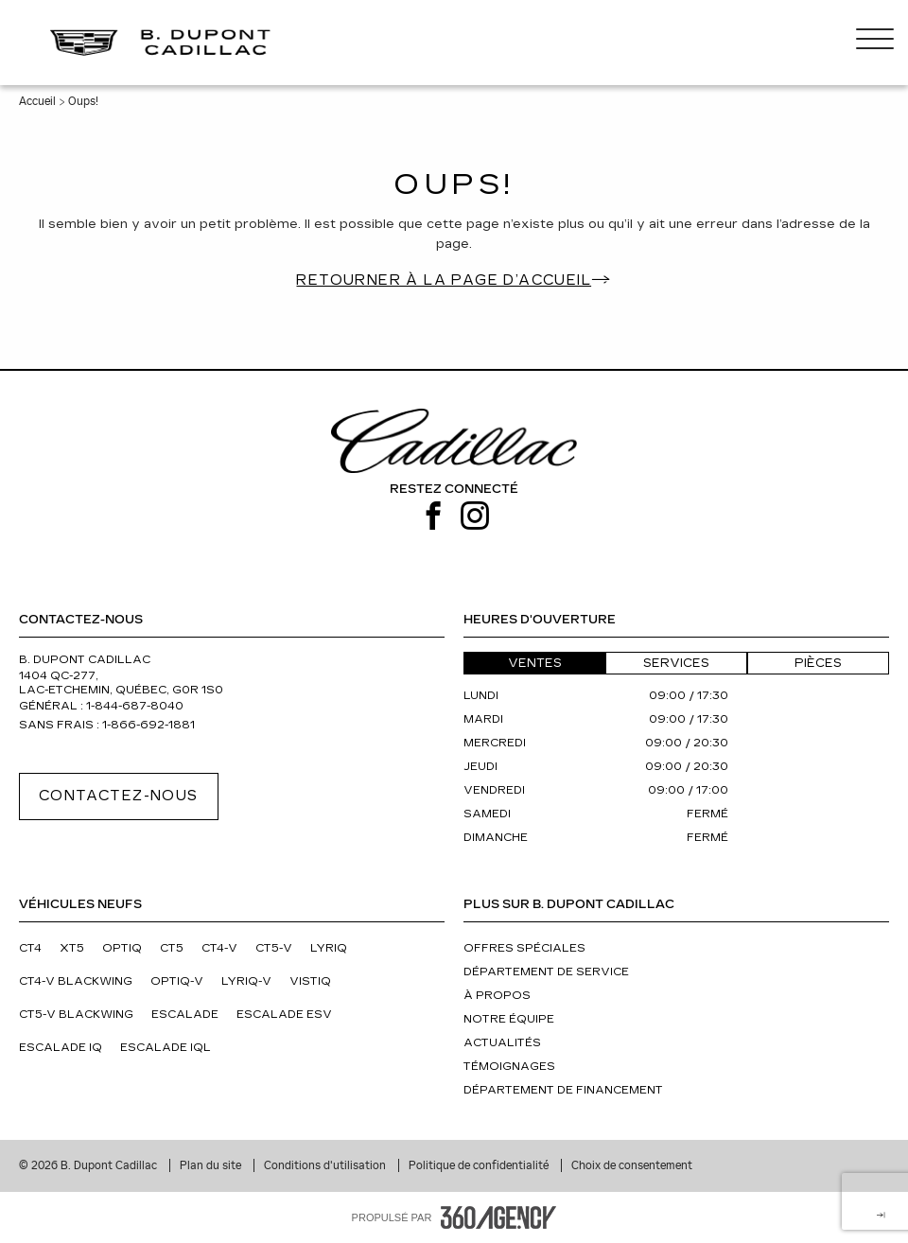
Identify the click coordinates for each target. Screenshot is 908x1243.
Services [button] (676, 663)
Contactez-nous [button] (119, 796)
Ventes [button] (535, 663)
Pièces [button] (818, 663)
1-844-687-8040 (134, 706)
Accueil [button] (37, 101)
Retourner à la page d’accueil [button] (443, 280)
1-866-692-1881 (148, 725)
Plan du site (212, 1165)
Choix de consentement (631, 1165)
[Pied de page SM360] (498, 1217)
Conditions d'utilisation (326, 1165)
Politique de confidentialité (480, 1165)
